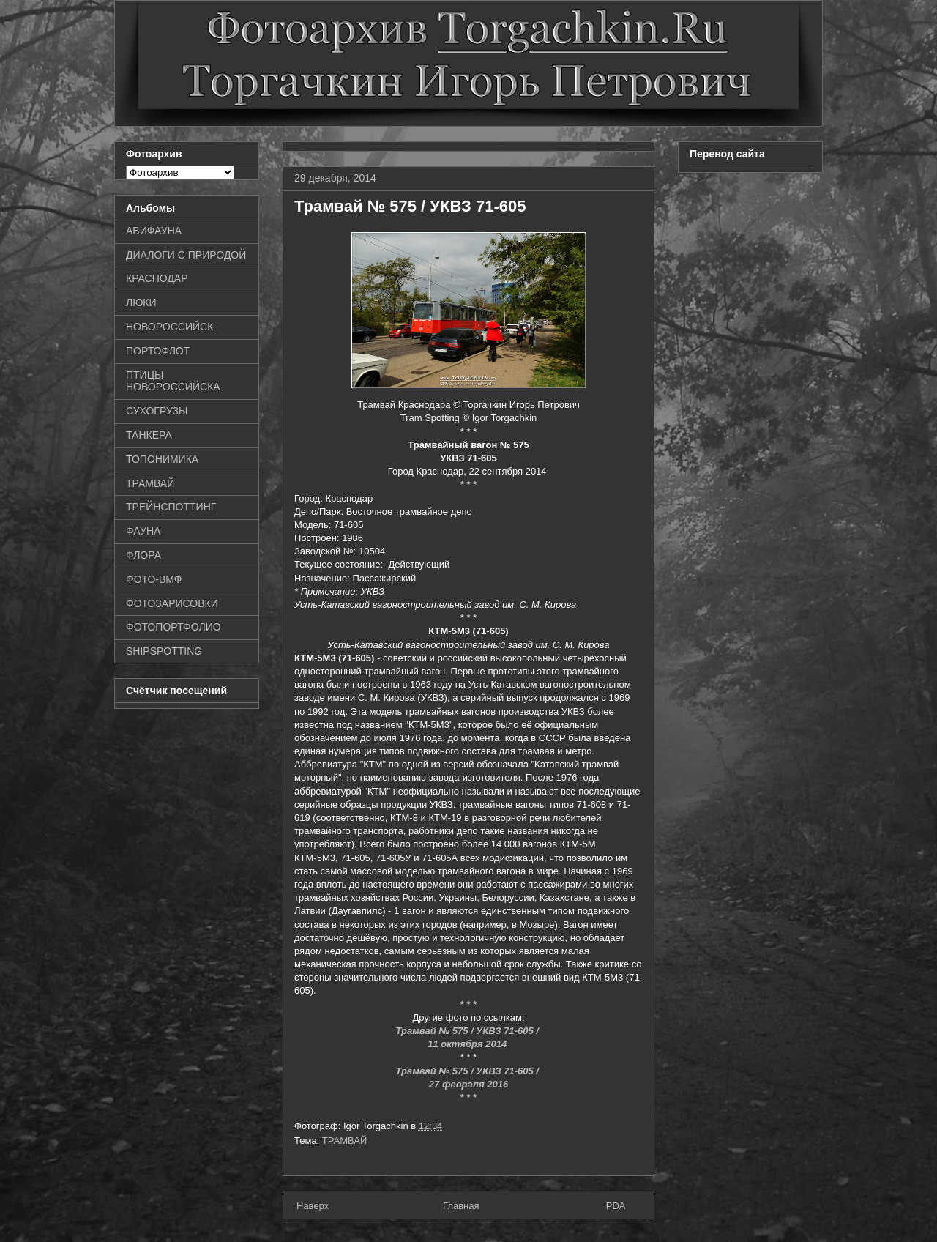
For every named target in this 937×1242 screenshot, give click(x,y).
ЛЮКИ (141, 302)
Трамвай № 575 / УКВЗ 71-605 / (468, 1030)
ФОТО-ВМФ (154, 579)
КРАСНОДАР (157, 278)
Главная (461, 1205)
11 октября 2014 (468, 1043)
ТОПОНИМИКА (162, 459)
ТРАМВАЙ (344, 1140)
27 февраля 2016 (468, 1084)
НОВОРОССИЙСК (169, 326)
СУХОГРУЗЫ (156, 411)
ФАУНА (143, 531)
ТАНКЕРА (149, 435)
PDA (616, 1205)
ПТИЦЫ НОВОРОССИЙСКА (173, 381)
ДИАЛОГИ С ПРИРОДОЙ (186, 255)
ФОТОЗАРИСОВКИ (172, 603)
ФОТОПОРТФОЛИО (173, 627)
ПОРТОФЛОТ (158, 351)
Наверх (312, 1205)
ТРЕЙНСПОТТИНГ (171, 507)
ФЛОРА (143, 555)
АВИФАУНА (154, 231)
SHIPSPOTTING (164, 651)
